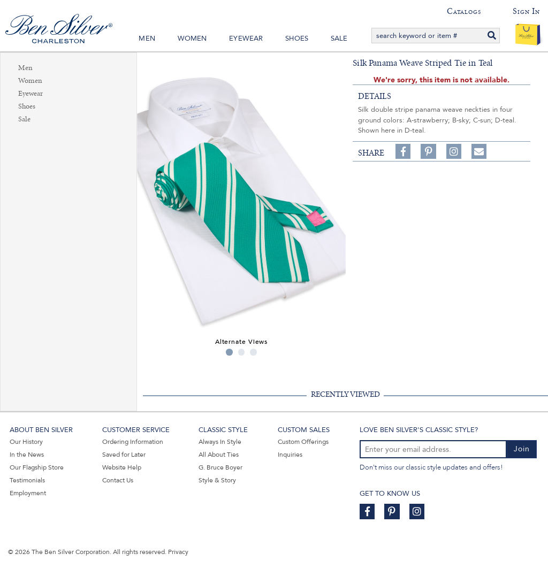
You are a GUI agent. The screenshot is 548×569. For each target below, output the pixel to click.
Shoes (296, 38)
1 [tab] (229, 352)
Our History (26, 441)
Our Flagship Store (37, 467)
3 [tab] (253, 352)
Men (147, 38)
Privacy (178, 552)
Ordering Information (132, 441)
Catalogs (464, 11)
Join (522, 449)
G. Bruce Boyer (220, 467)
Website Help (121, 467)
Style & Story (217, 480)
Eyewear (246, 38)
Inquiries (290, 454)
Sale (339, 38)
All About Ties (219, 454)
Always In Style (220, 441)
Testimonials (27, 480)
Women (192, 38)
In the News (27, 454)
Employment (28, 493)
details (374, 96)
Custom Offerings (303, 441)
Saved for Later (124, 454)
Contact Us (117, 480)
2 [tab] (241, 352)
